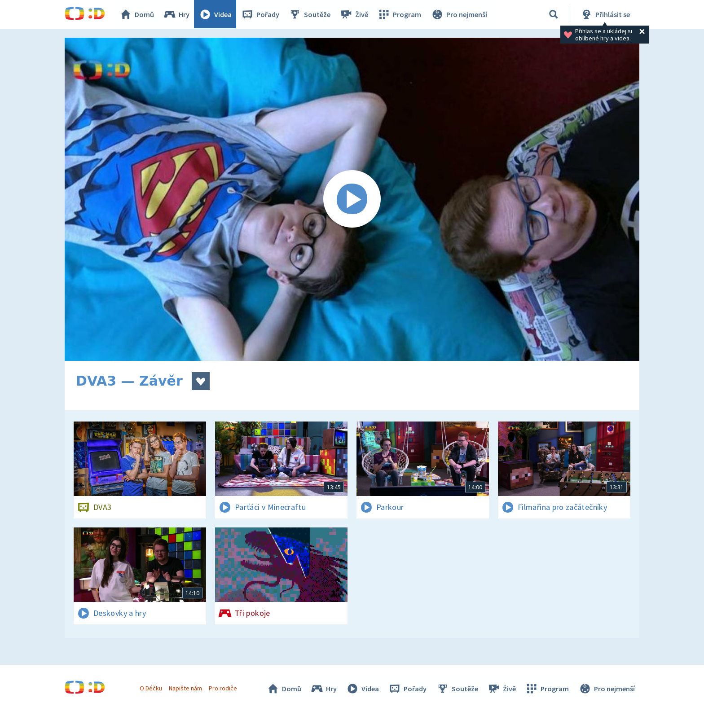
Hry (176, 14)
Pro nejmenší (459, 14)
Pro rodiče (223, 688)
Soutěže (310, 14)
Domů (136, 14)
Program (400, 14)
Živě (354, 14)
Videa (215, 14)
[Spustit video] (352, 199)
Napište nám (185, 688)
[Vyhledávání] (553, 14)
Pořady (260, 14)
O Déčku (151, 688)
